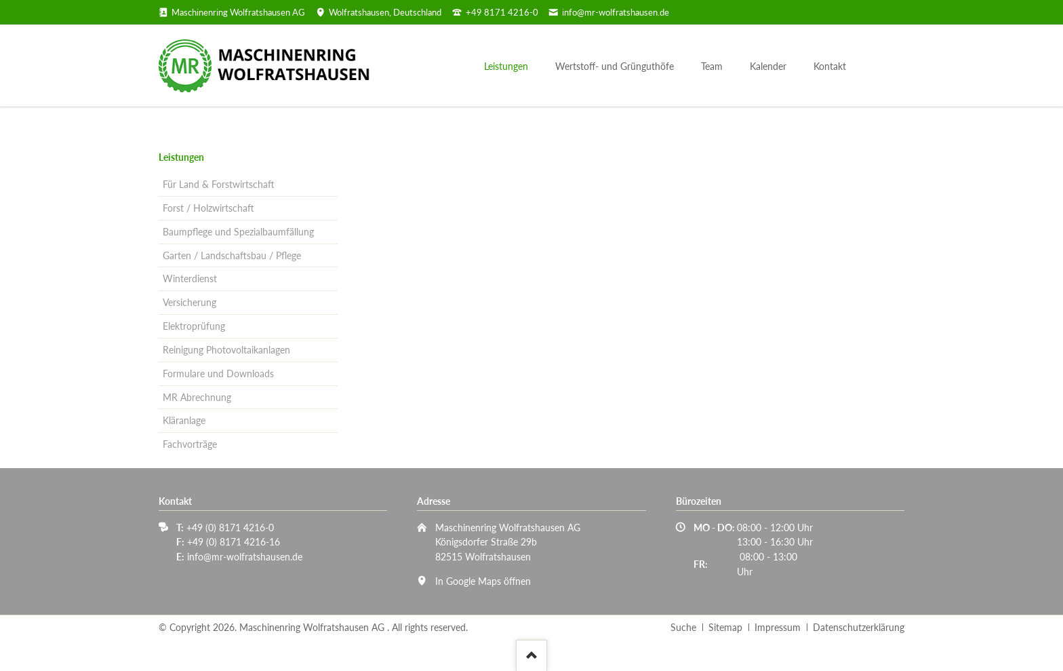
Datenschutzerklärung (858, 627)
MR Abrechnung (197, 397)
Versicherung (189, 302)
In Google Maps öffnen (483, 581)
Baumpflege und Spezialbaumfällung (238, 231)
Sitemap (725, 627)
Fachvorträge (190, 444)
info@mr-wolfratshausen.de (244, 556)
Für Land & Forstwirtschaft (219, 184)
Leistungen (181, 157)
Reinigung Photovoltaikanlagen (226, 350)
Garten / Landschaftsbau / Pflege (232, 255)
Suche (683, 627)
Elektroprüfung (194, 326)
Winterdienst (190, 278)
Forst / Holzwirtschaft (208, 208)
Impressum (778, 627)
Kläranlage (184, 420)
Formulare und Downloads (218, 373)
